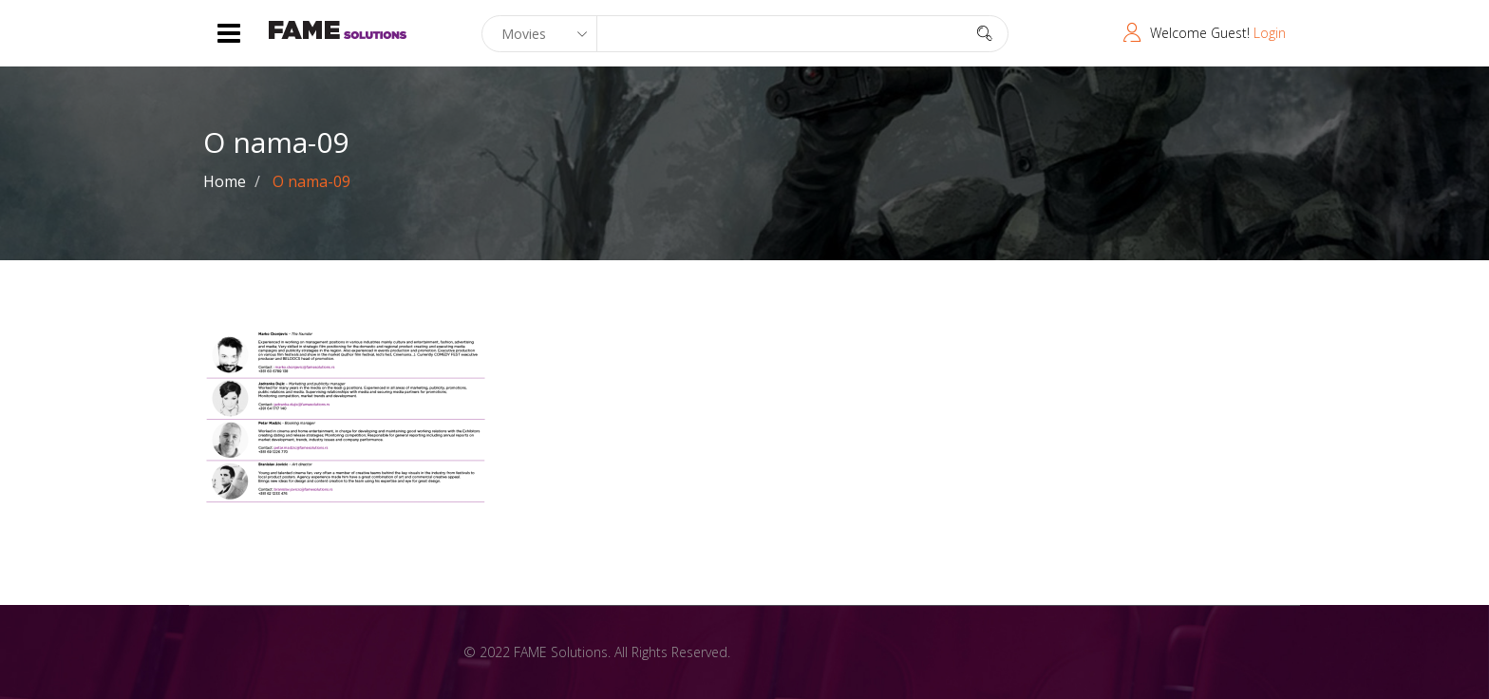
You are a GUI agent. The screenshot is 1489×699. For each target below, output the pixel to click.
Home (224, 181)
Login (1269, 33)
